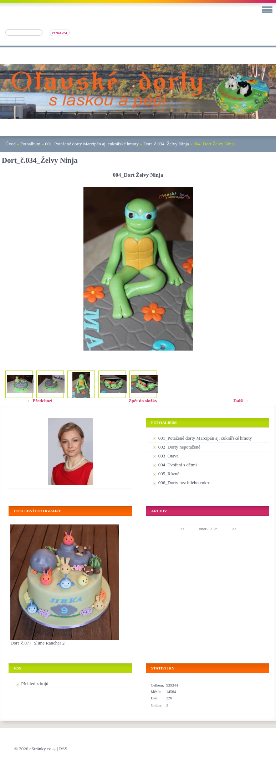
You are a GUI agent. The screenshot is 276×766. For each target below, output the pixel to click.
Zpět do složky (142, 400)
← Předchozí (39, 400)
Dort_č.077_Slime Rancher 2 (37, 643)
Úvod (10, 143)
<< (182, 529)
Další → (241, 400)
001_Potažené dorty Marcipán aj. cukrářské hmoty (92, 143)
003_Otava (168, 456)
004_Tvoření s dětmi (177, 464)
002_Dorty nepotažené (179, 447)
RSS (63, 748)
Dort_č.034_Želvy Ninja (166, 143)
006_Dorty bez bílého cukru (184, 482)
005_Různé (168, 473)
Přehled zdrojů (34, 683)
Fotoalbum (30, 143)
